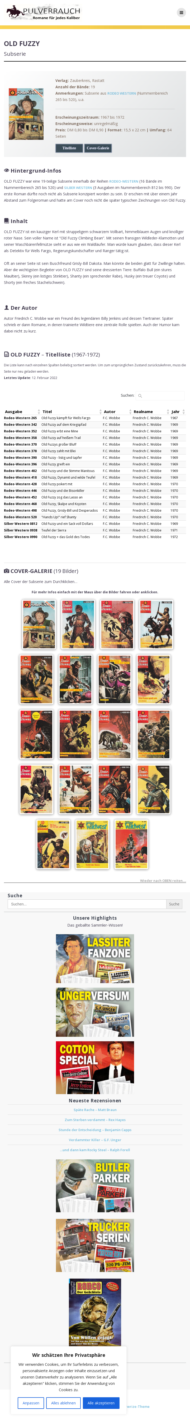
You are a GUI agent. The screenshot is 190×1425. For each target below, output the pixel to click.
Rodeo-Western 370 (20, 444)
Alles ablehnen (63, 1402)
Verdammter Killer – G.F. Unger (95, 1139)
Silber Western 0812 (20, 523)
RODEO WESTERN (121, 93)
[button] (38, 411)
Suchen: (127, 395)
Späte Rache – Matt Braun (95, 1109)
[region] (69, 1380)
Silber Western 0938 (20, 530)
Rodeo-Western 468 (20, 504)
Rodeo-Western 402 (20, 471)
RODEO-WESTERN (123, 181)
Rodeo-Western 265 (20, 418)
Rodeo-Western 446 (20, 490)
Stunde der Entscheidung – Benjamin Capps (95, 1129)
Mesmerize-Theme (134, 1406)
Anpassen (31, 1402)
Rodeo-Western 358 (20, 438)
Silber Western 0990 (20, 537)
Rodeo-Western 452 (20, 497)
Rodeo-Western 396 (20, 464)
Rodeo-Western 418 (20, 477)
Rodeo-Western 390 (20, 457)
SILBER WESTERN (78, 187)
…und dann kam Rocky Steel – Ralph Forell (95, 1150)
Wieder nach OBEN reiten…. (163, 881)
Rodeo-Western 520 (20, 517)
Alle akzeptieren (101, 1402)
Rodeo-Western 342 (20, 424)
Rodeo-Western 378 (20, 451)
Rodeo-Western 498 (20, 510)
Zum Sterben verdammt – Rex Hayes (95, 1119)
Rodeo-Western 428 (20, 484)
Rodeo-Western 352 (20, 431)
